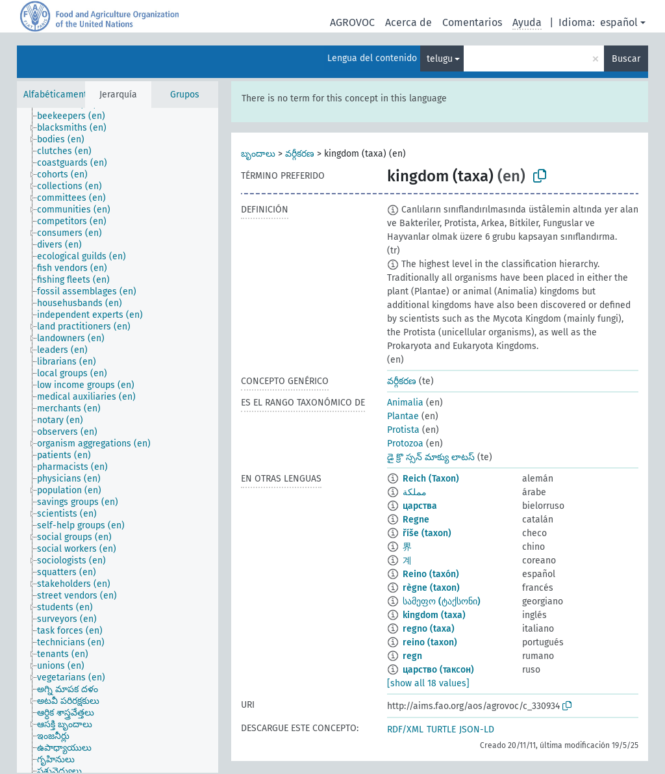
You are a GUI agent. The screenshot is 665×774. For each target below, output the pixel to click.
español (619, 22)
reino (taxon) (430, 642)
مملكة (415, 492)
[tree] (117, 440)
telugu (440, 58)
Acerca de (408, 22)
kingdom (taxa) (434, 615)
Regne (416, 519)
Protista (403, 429)
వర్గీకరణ (299, 153)
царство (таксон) (438, 669)
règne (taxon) (431, 587)
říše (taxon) (427, 533)
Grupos (184, 94)
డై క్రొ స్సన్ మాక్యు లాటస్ (431, 457)
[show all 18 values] (428, 683)
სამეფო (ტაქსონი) (442, 601)
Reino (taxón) (431, 574)
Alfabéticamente (57, 94)
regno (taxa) (429, 628)
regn (412, 656)
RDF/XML (405, 729)
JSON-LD (476, 729)
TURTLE (441, 729)
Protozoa (405, 443)
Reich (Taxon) (431, 478)
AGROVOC (352, 22)
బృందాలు (258, 153)
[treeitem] (76, 116)
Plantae (403, 416)
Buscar (626, 58)
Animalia (405, 402)
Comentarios (472, 22)
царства (420, 505)
